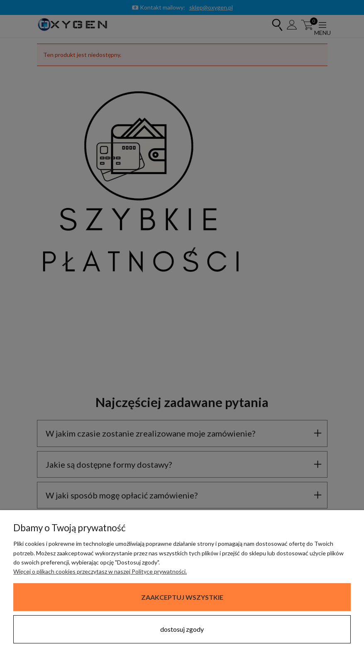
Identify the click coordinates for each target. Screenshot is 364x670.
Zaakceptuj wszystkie (182, 597)
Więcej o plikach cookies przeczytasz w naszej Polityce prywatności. (100, 571)
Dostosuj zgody (182, 629)
